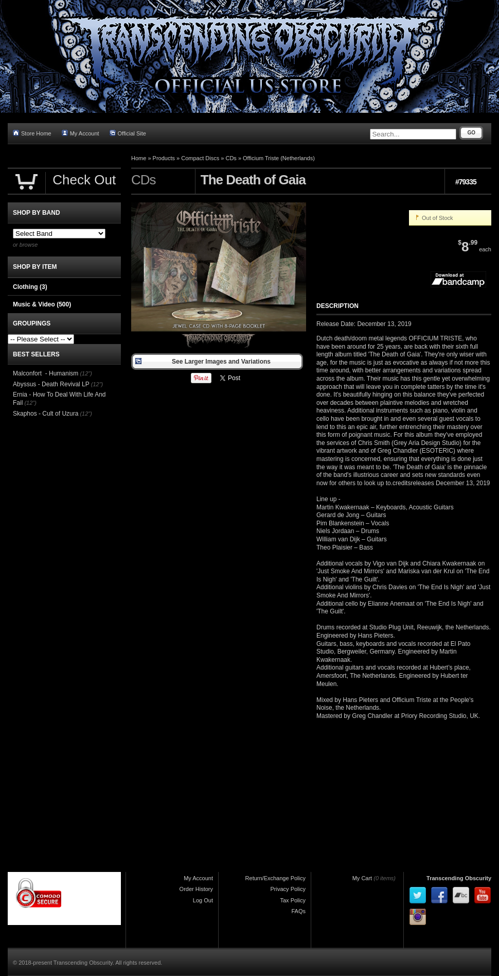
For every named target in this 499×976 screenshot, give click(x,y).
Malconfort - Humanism (45, 373)
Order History (196, 889)
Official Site (128, 133)
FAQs (298, 911)
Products (164, 158)
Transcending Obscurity (458, 878)
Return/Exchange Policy (275, 878)
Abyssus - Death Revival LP (51, 384)
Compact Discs (200, 158)
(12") (86, 373)
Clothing (30, 286)
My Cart (362, 878)
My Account (80, 133)
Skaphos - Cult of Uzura (45, 413)
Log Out (203, 900)
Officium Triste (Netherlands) (279, 158)
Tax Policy (293, 900)
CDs (230, 158)
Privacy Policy (288, 889)
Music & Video (42, 304)
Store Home (32, 133)
